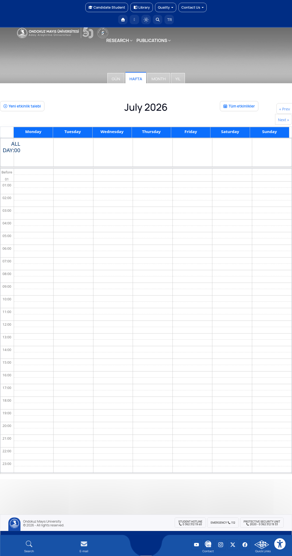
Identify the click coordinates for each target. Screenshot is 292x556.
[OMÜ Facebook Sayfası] (245, 544)
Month (159, 79)
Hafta (135, 79)
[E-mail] (84, 547)
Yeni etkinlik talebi (22, 106)
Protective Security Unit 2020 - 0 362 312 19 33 (262, 523)
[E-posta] (134, 19)
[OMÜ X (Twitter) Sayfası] (232, 544)
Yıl (177, 79)
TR (169, 19)
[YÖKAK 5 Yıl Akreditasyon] (102, 33)
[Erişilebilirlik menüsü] (280, 544)
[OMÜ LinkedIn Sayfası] (208, 544)
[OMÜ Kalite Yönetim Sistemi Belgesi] (261, 544)
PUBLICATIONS (151, 40)
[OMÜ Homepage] (123, 19)
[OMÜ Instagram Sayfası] (220, 544)
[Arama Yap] (157, 19)
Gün (116, 79)
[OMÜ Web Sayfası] (55, 32)
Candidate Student (106, 7)
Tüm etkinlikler (239, 106)
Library (141, 7)
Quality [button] (165, 7)
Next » (283, 119)
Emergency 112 (223, 522)
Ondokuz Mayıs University (42, 521)
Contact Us (192, 7)
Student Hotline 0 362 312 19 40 (190, 523)
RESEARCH (117, 40)
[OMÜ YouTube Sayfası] (196, 544)
